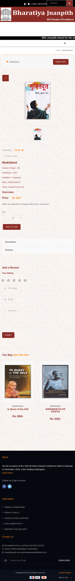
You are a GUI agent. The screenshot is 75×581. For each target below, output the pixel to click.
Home (58, 50)
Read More (7, 473)
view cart (61, 62)
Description (10, 242)
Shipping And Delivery (15, 529)
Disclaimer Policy (13, 524)
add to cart (11, 227)
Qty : (4, 212)
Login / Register (37, 4)
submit (8, 335)
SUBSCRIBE (64, 560)
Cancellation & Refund (16, 518)
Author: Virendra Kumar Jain (13, 187)
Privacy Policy (12, 513)
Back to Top (66, 577)
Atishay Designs (65, 573)
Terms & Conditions (14, 507)
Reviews (9, 250)
